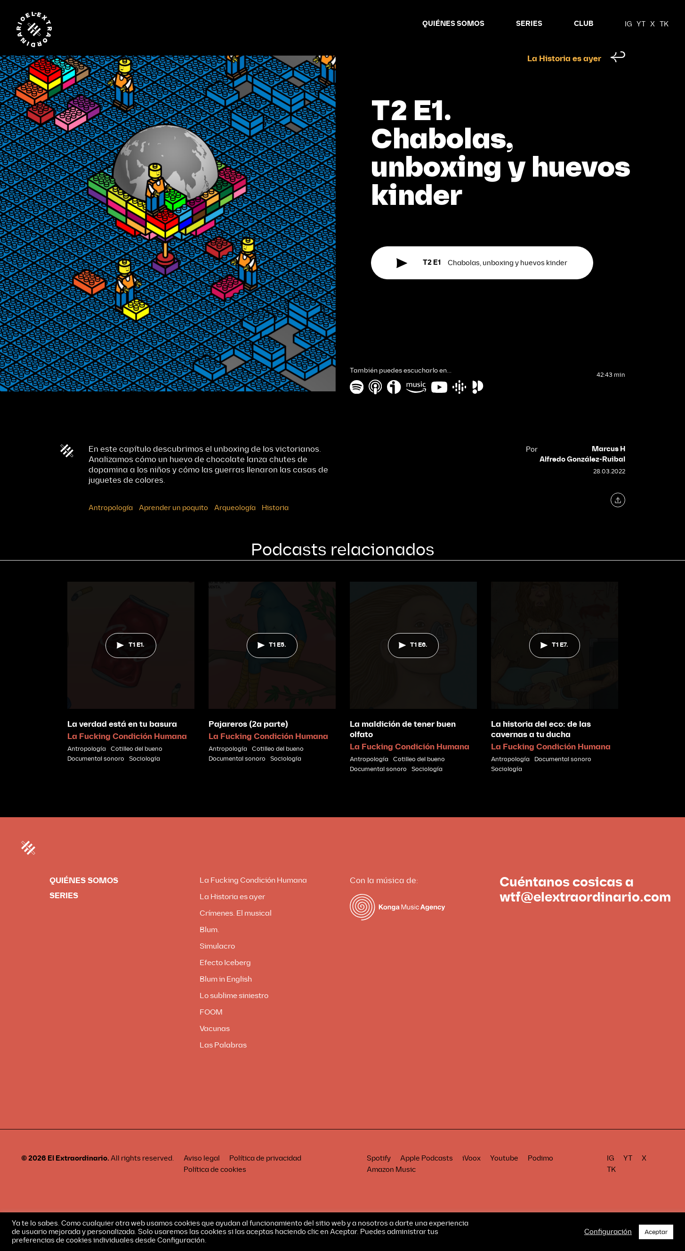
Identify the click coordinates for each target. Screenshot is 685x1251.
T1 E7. (554, 662)
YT (641, 23)
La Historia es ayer (564, 78)
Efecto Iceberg (225, 980)
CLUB (583, 22)
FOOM (211, 1029)
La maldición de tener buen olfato (403, 747)
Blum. (209, 947)
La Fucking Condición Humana (127, 754)
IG (628, 23)
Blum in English (226, 996)
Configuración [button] (608, 1231)
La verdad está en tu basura (122, 742)
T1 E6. (413, 662)
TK (664, 23)
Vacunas (215, 1046)
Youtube (504, 1176)
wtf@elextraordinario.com (585, 915)
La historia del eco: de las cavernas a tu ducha (541, 747)
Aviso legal (202, 1176)
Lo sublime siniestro (234, 1013)
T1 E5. (272, 662)
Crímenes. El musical (236, 930)
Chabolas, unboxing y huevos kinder (481, 288)
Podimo (540, 1176)
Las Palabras (223, 1062)
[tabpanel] (130, 690)
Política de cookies (215, 1187)
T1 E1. (130, 662)
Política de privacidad (265, 1176)
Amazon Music (391, 1187)
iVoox (471, 1176)
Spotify (379, 1176)
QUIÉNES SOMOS (453, 22)
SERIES (529, 22)
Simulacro (217, 963)
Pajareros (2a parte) (248, 742)
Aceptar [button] (656, 1231)
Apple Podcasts (426, 1176)
